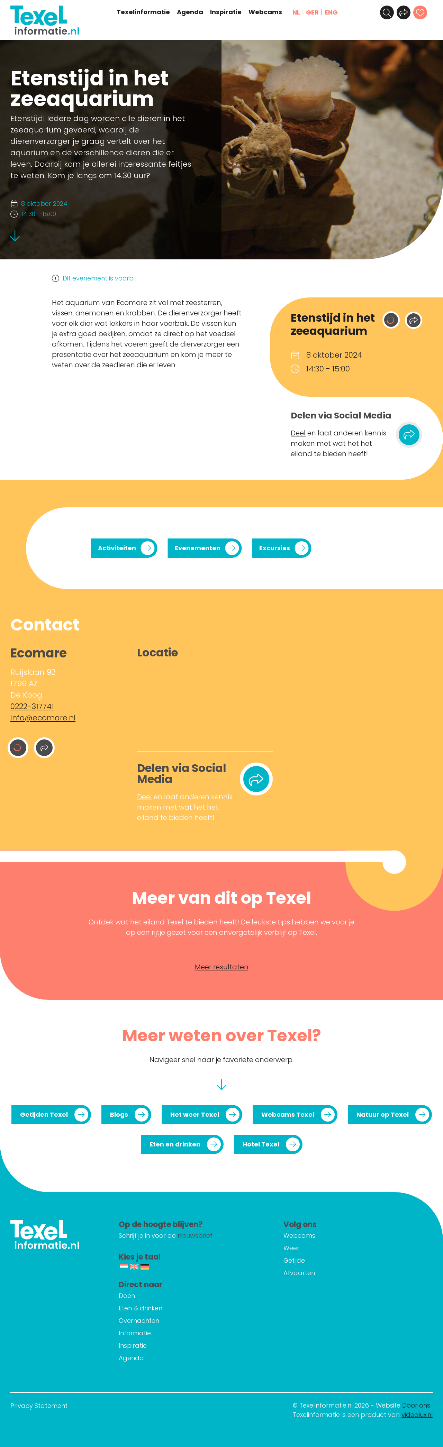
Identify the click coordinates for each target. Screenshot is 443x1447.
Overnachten (139, 1320)
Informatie (135, 1333)
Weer (291, 1248)
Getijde (294, 1260)
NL (296, 12)
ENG (331, 12)
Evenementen (197, 548)
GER (312, 12)
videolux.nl (417, 1414)
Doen (127, 1295)
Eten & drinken (140, 1308)
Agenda (190, 12)
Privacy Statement (38, 1405)
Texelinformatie (143, 12)
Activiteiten (117, 548)
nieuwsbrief (195, 1235)
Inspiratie (226, 12)
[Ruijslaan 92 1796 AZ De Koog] (205, 703)
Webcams (265, 12)
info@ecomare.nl (42, 717)
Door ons (416, 1405)
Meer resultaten (221, 967)
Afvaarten (299, 1273)
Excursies (274, 548)
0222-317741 (32, 706)
